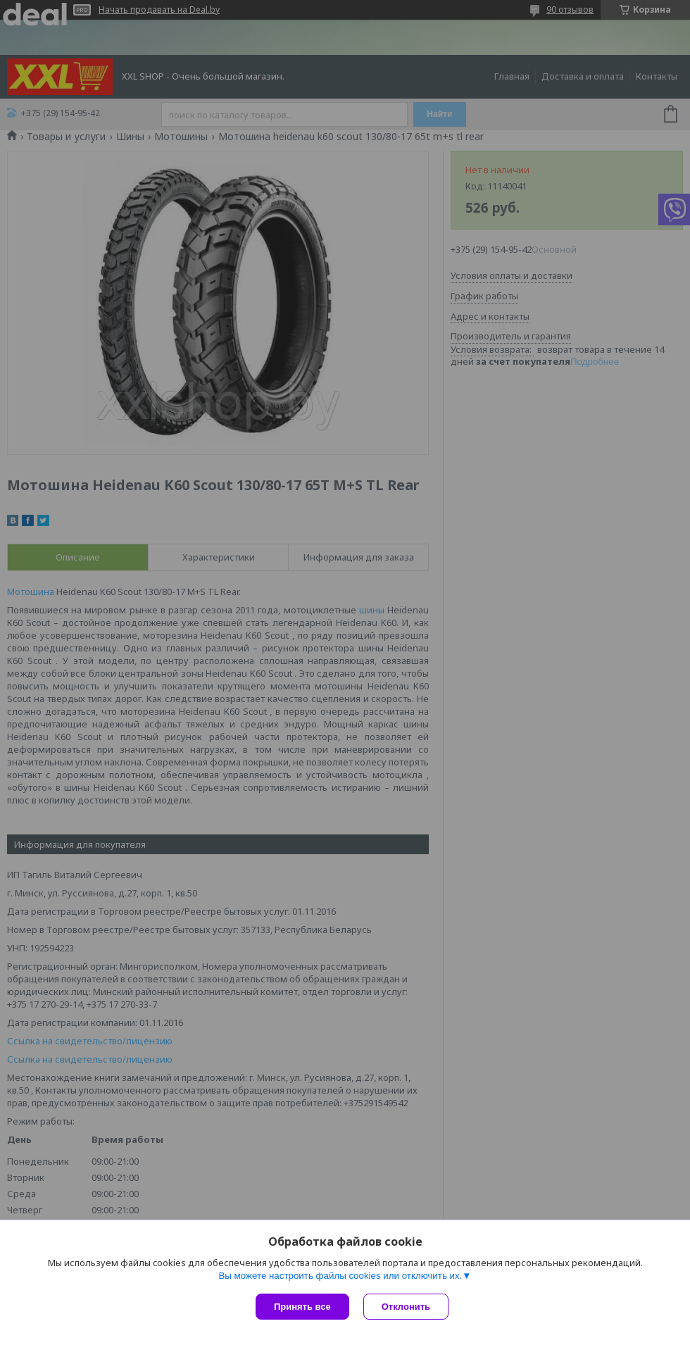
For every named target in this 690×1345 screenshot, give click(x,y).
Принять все (302, 1306)
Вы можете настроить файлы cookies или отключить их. (340, 1275)
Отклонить (406, 1306)
